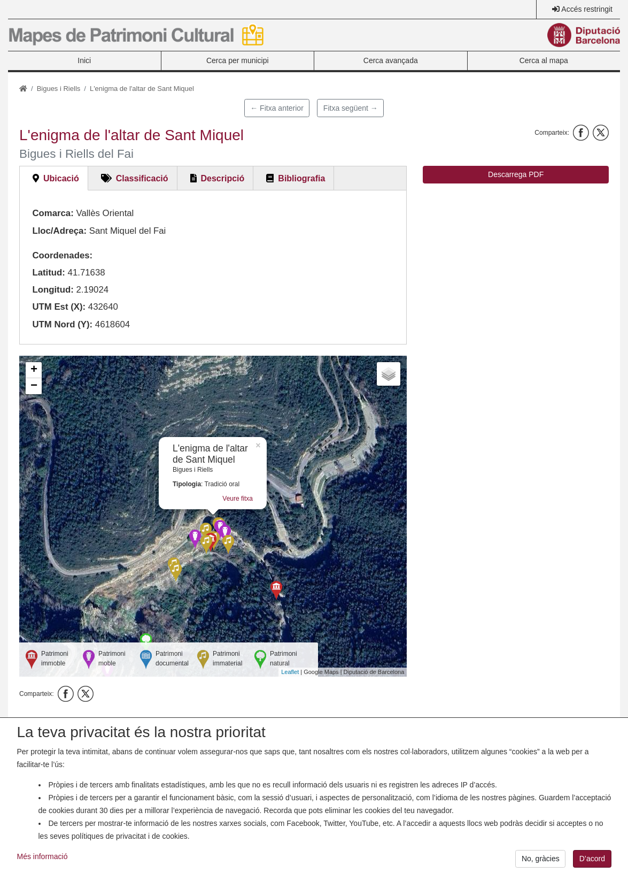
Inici (84, 60)
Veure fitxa (237, 498)
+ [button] (33, 370)
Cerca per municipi (237, 60)
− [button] (33, 386)
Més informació (42, 861)
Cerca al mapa (544, 60)
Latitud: (48, 272)
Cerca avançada (390, 60)
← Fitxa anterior (277, 108)
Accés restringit (587, 9)
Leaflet (290, 672)
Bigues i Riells (59, 89)
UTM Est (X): (59, 307)
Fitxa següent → (350, 108)
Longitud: (52, 290)
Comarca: (52, 213)
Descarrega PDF (516, 174)
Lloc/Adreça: (59, 231)
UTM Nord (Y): (62, 324)
